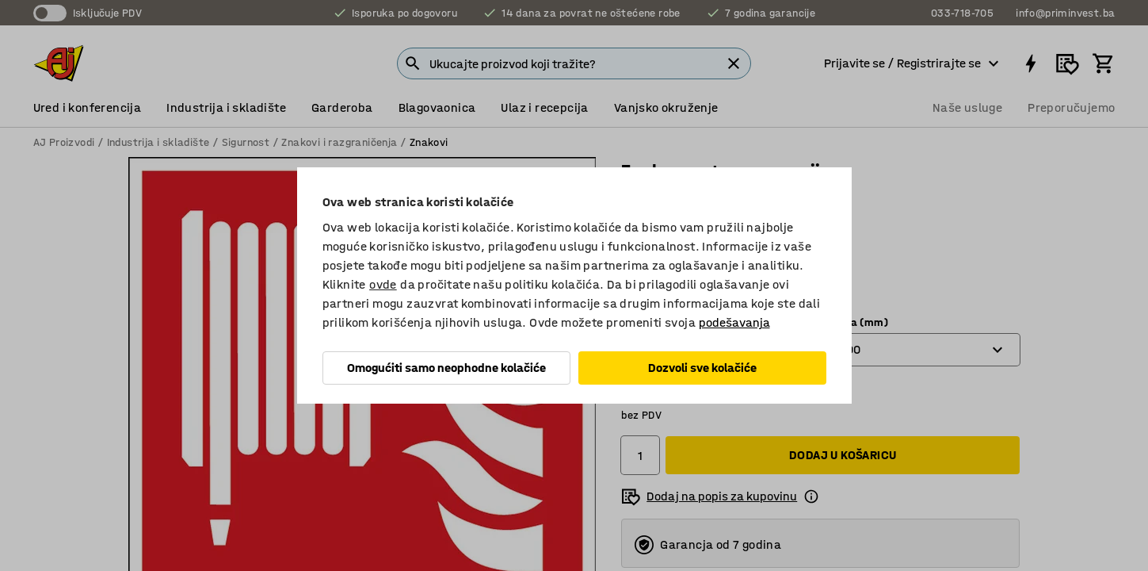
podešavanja (734, 322)
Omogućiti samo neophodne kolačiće (446, 367)
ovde (383, 284)
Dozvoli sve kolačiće (702, 367)
